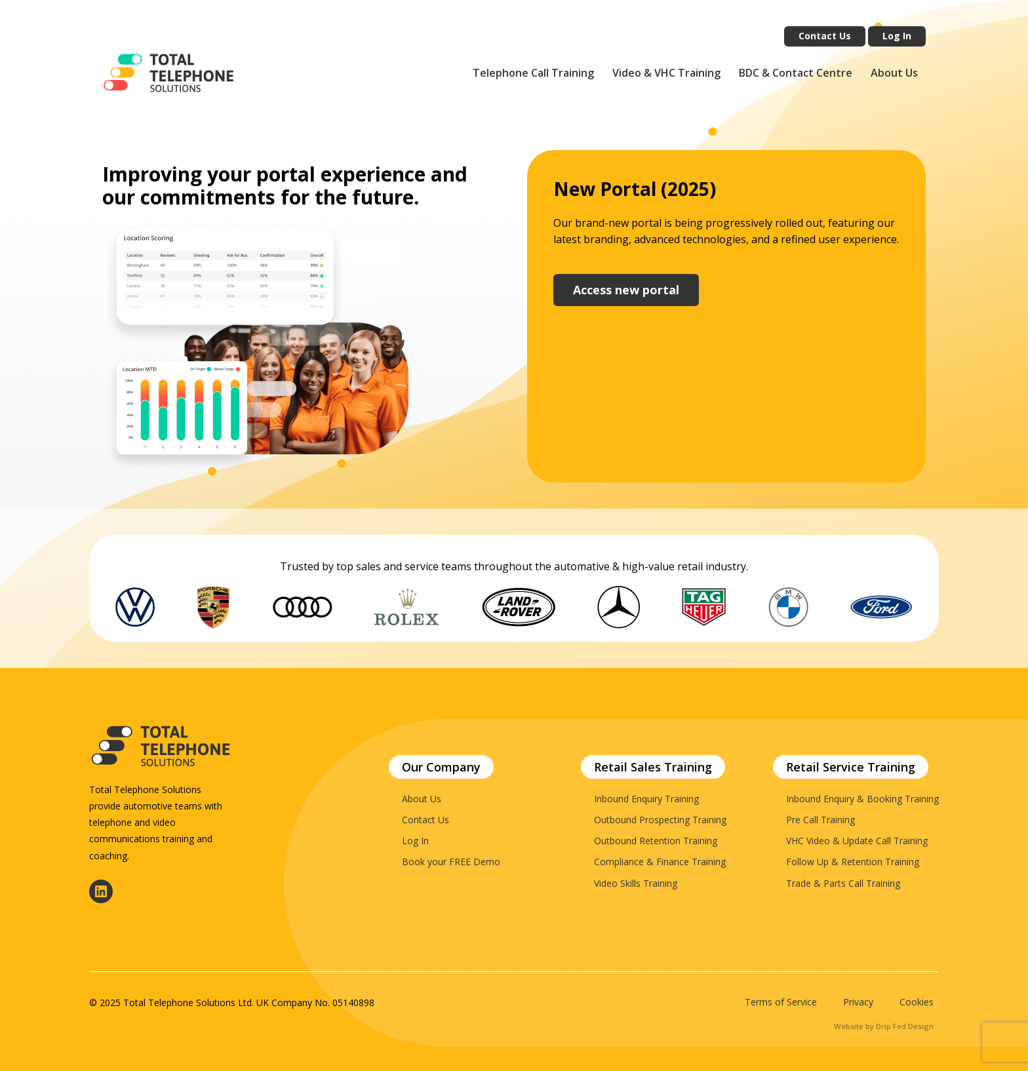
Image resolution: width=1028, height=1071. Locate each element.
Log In (896, 35)
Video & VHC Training (666, 73)
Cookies (917, 1002)
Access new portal (626, 290)
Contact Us (825, 35)
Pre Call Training (820, 819)
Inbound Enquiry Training (646, 798)
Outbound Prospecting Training (660, 819)
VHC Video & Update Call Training (857, 840)
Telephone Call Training (533, 73)
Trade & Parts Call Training (843, 883)
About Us (894, 73)
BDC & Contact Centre (795, 73)
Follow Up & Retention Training (852, 861)
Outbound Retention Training (655, 840)
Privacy (858, 1002)
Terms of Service (781, 1002)
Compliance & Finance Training (660, 861)
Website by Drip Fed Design (884, 1026)
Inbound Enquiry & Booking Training (862, 798)
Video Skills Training (635, 883)
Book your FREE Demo (451, 861)
